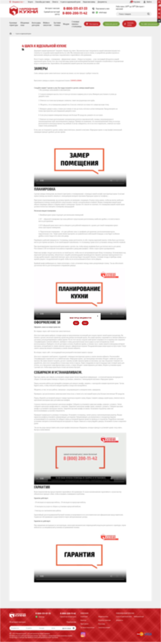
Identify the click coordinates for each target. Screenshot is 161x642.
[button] (76, 323)
